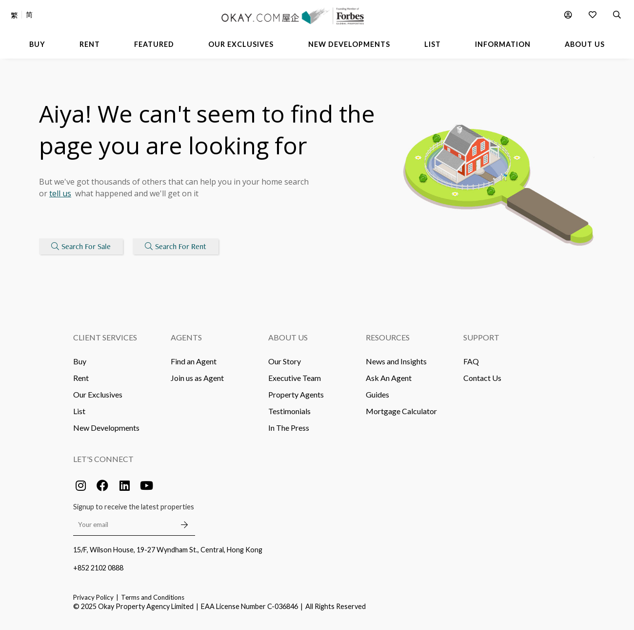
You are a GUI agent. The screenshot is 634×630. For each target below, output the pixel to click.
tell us (60, 193)
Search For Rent (175, 246)
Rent (81, 377)
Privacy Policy (93, 597)
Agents (186, 337)
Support (481, 337)
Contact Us (482, 377)
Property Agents (296, 394)
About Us (288, 337)
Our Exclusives (97, 394)
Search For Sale (81, 246)
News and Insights (396, 361)
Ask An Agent (389, 377)
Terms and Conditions (152, 597)
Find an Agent (194, 361)
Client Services (105, 337)
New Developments (106, 427)
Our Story (284, 361)
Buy (79, 361)
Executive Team (294, 377)
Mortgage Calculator (401, 411)
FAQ (471, 361)
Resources (388, 337)
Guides (377, 394)
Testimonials (289, 411)
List (79, 411)
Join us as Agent (197, 377)
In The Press (288, 427)
